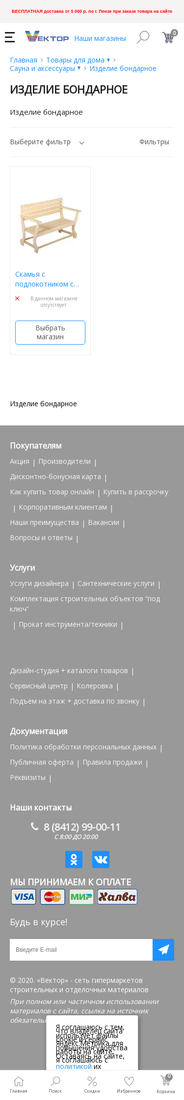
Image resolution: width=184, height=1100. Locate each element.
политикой (74, 1066)
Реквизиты (28, 777)
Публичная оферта (42, 762)
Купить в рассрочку (135, 491)
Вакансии (103, 522)
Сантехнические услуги (116, 583)
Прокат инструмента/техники (68, 624)
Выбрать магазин (50, 332)
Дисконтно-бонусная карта (55, 476)
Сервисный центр (39, 685)
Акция (19, 461)
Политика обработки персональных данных (83, 746)
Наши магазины (100, 38)
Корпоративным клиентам (63, 507)
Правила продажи (112, 762)
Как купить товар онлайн (52, 491)
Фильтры (154, 141)
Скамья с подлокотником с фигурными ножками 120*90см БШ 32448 (49, 278)
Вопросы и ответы (41, 537)
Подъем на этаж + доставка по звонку (74, 701)
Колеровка (95, 685)
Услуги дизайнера (39, 583)
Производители (64, 461)
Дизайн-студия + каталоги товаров (69, 670)
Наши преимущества (44, 522)
